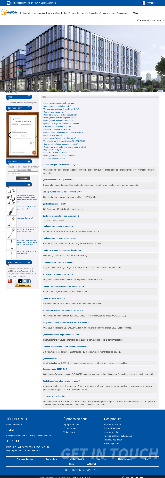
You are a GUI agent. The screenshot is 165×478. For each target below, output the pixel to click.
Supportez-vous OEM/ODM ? (55, 153)
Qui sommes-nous (36, 13)
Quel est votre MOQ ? (52, 150)
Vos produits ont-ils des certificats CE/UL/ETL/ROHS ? (64, 141)
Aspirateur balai (111, 432)
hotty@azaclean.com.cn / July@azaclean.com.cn (33, 3)
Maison (23, 13)
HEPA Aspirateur (111, 443)
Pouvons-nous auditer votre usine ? (57, 129)
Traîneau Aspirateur (113, 440)
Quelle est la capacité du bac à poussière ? (60, 115)
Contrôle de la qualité (78, 13)
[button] (75, 89)
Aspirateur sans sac (113, 424)
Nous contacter (125, 459)
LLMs (71, 464)
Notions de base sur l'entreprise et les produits (23, 103)
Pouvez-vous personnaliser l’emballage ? (59, 103)
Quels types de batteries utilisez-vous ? (58, 121)
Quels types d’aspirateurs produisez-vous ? (60, 156)
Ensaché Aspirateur (113, 428)
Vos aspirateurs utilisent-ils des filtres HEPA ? (61, 109)
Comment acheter (107, 13)
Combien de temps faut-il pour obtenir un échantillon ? (64, 147)
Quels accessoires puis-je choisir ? (57, 106)
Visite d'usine (61, 13)
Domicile (9, 93)
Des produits (51, 459)
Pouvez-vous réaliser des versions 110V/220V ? (62, 138)
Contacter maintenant (23, 285)
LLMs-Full (91, 464)
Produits (50, 13)
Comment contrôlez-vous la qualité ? (57, 127)
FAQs (135, 13)
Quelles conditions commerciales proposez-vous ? (63, 132)
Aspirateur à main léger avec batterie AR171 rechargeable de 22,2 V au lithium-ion (27, 243)
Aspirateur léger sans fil (25, 219)
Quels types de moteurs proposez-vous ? (59, 118)
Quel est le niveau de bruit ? (54, 112)
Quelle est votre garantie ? (53, 135)
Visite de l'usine (77, 459)
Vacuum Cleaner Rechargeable (118, 436)
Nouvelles (93, 13)
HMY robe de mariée (81, 470)
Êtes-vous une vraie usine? (54, 159)
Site (146, 459)
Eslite (96, 470)
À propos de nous (71, 424)
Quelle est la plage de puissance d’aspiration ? (61, 124)
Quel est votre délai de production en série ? (60, 144)
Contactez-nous (124, 13)
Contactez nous (70, 428)
